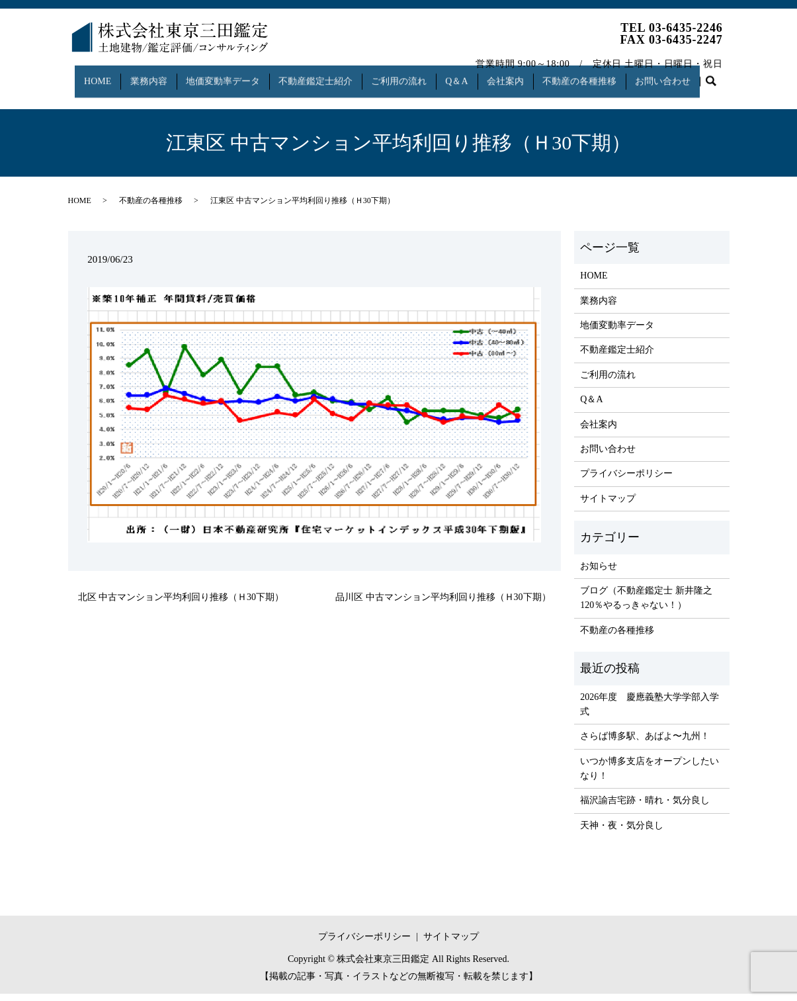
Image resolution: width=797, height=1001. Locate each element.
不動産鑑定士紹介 (321, 75)
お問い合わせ (686, 75)
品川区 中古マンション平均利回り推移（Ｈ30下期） (443, 604)
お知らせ (598, 573)
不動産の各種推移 (599, 75)
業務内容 (146, 75)
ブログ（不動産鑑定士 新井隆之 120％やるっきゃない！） (646, 605)
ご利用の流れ (408, 75)
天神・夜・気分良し (621, 833)
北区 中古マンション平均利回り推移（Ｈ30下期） (181, 604)
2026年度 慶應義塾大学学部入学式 (649, 711)
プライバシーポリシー (626, 481)
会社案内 (521, 75)
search (84, 96)
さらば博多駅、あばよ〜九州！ (645, 743)
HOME (92, 75)
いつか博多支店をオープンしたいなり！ (649, 775)
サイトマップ (608, 506)
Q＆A (469, 75)
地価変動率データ (225, 75)
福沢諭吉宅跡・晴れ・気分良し (645, 807)
